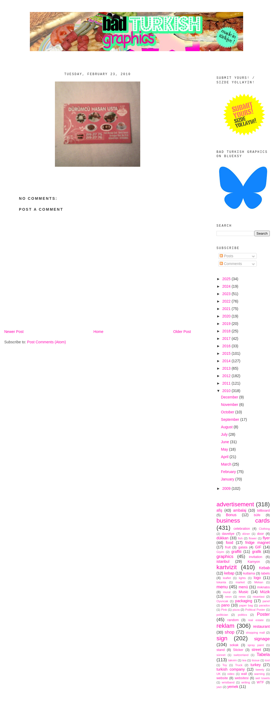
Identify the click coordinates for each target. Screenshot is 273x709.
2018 (227, 331)
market (240, 582)
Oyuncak (222, 601)
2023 (227, 294)
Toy (224, 665)
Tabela (263, 654)
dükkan (222, 538)
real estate (256, 620)
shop (229, 632)
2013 (227, 368)
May (225, 449)
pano (225, 605)
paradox (264, 605)
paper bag (246, 605)
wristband (228, 682)
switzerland (241, 655)
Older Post (182, 331)
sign (221, 638)
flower (253, 538)
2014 (227, 361)
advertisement (235, 504)
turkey (256, 665)
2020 (227, 316)
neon (228, 596)
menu (222, 586)
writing (245, 682)
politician (222, 614)
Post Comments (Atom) (46, 342)
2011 (227, 383)
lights (242, 578)
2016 (227, 346)
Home (98, 331)
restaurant (261, 626)
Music (243, 592)
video (231, 673)
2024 (227, 286)
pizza (235, 609)
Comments (231, 264)
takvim (232, 660)
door (260, 534)
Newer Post (13, 331)
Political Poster (255, 609)
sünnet (221, 655)
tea (244, 660)
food (229, 542)
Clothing (264, 528)
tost (267, 660)
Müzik (265, 592)
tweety (260, 669)
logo (257, 578)
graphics (224, 556)
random (233, 620)
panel (266, 601)
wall (244, 674)
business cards (243, 520)
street (256, 649)
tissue (255, 660)
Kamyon (254, 562)
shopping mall (255, 632)
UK (218, 673)
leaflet (227, 578)
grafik (256, 551)
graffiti (236, 551)
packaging (243, 601)
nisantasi (258, 596)
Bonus (231, 515)
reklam (225, 625)
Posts (226, 256)
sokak (234, 645)
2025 (227, 279)
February (229, 472)
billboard (263, 510)
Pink (224, 609)
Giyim (220, 551)
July (225, 434)
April (225, 457)
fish (240, 538)
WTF (260, 682)
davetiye (228, 534)
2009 (227, 488)
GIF (258, 547)
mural (226, 592)
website (222, 678)
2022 (227, 301)
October (228, 412)
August (227, 427)
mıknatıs (263, 587)
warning (259, 673)
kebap (229, 573)
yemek (232, 686)
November (230, 404)
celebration (242, 529)
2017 (227, 338)
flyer (266, 538)
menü (243, 587)
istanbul (222, 561)
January (228, 479)
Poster (263, 614)
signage (262, 638)
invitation (255, 557)
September (230, 419)
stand (220, 650)
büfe (257, 515)
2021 (227, 309)
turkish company (230, 669)
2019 (227, 323)
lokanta (221, 582)
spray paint (256, 645)
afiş (219, 510)
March (226, 464)
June (225, 442)
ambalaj (239, 510)
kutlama (249, 573)
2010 (227, 391)
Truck (239, 665)
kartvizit (226, 567)
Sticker (238, 650)
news (242, 596)
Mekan (258, 582)
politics (242, 614)
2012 (227, 376)
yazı (219, 686)
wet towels (262, 678)
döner (246, 533)
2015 (227, 353)
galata (242, 547)
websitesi (242, 678)
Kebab (264, 568)
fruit (228, 547)
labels (265, 573)
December (230, 397)
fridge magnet (257, 542)
